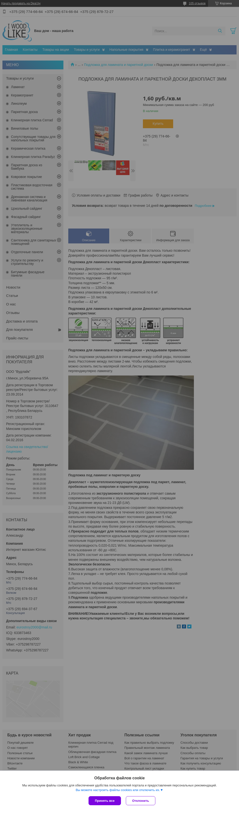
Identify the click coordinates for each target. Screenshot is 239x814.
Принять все (105, 801)
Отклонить (140, 801)
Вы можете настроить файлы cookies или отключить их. (118, 790)
